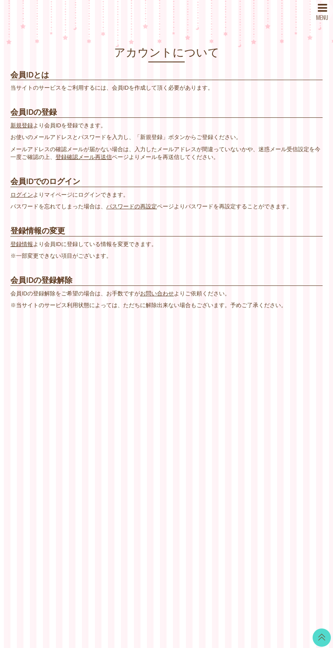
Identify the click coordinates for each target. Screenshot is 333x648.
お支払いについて (218, 390)
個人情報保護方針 (218, 433)
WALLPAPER (160, 385)
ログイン (21, 194)
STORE (100, 444)
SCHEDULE (105, 401)
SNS (96, 455)
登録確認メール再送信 (84, 157)
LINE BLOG (291, 390)
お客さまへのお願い (221, 444)
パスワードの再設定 (131, 206)
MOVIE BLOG (161, 428)
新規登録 (21, 125)
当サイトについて (218, 379)
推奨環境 (207, 455)
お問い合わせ (157, 293)
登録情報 (21, 244)
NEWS (98, 390)
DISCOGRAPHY (111, 411)
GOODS (153, 461)
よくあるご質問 (215, 466)
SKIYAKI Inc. (229, 600)
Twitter (284, 379)
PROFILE (102, 422)
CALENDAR (158, 396)
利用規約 (207, 411)
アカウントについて (221, 401)
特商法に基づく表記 (221, 422)
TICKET (153, 450)
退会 (201, 476)
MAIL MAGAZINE (112, 433)
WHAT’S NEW (108, 379)
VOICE (151, 439)
